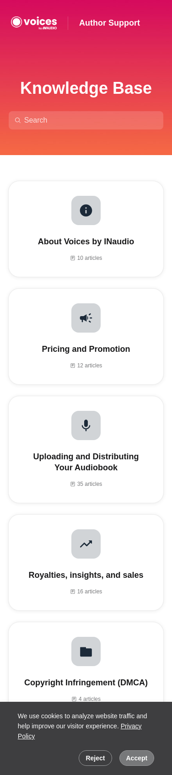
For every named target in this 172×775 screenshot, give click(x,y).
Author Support (109, 22)
